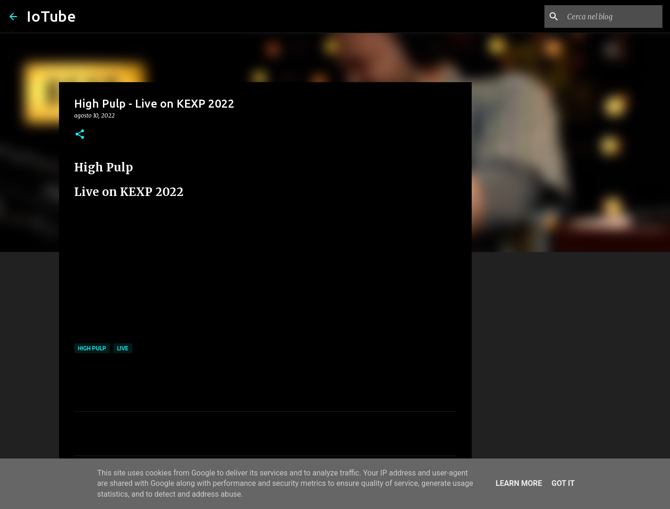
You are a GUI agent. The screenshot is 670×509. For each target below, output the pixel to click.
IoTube (51, 16)
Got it (563, 483)
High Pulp (92, 348)
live (122, 348)
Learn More (519, 483)
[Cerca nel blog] (612, 16)
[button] (79, 134)
